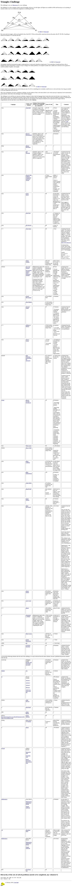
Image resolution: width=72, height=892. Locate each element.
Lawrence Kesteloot (28, 646)
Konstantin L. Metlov (28, 616)
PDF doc (28, 687)
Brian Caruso (29, 633)
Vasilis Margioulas (28, 640)
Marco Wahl (28, 448)
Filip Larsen (28, 445)
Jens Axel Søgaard (28, 267)
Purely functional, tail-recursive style (29, 761)
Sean (27, 720)
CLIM (66, 121)
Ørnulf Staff (28, 489)
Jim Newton (28, 225)
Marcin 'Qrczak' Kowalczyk (28, 401)
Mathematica (4, 799)
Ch (2, 830)
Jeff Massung (28, 152)
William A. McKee (28, 326)
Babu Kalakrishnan (29, 473)
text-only (28, 665)
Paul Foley (28, 213)
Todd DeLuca (27, 701)
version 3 (28, 685)
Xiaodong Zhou (28, 831)
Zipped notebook (28, 807)
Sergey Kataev (27, 592)
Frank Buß (28, 108)
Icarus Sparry (27, 194)
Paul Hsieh (28, 707)
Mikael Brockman (28, 146)
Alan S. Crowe (27, 340)
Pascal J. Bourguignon (29, 134)
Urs (26, 670)
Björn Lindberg (28, 462)
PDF (41, 31)
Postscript (46, 31)
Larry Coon (28, 600)
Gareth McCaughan (28, 297)
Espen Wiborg (27, 499)
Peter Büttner (29, 302)
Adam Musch (27, 713)
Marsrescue (15, 5)
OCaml (3, 748)
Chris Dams (28, 228)
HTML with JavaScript (29, 663)
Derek (27, 727)
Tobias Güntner (27, 261)
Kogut (2, 400)
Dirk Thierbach (28, 356)
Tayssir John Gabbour (28, 176)
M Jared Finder (27, 307)
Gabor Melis (28, 483)
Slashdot (29, 721)
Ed (26, 643)
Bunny (27, 608)
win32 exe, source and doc (28, 691)
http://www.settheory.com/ (7, 718)
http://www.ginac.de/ (66, 242)
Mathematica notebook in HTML (29, 803)
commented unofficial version (28, 179)
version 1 (28, 680)
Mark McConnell (28, 506)
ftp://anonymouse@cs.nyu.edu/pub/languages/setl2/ (13, 716)
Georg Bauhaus (28, 716)
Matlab (3, 670)
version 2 (28, 682)
